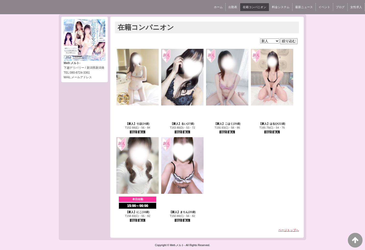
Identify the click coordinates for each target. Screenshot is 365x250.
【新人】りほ (134, 123)
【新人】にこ (134, 212)
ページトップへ (288, 230)
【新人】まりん (178, 212)
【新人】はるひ (268, 123)
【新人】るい (178, 123)
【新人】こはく (223, 123)
